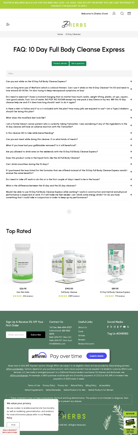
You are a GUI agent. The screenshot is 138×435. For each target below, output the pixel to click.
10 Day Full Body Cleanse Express (115, 292)
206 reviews (28, 296)
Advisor (130, 414)
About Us (82, 327)
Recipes (81, 339)
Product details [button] (60, 63)
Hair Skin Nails (23, 292)
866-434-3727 (65, 327)
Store (80, 331)
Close (13, 425)
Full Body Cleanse (69, 292)
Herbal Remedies (53, 390)
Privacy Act (63, 385)
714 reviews (120, 296)
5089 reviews (74, 296)
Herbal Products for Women (100, 390)
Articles (81, 335)
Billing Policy (91, 385)
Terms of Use (34, 385)
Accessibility (104, 385)
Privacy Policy (49, 385)
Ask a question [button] (77, 63)
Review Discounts (86, 344)
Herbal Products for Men (75, 390)
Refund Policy (77, 385)
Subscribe (36, 334)
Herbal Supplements (34, 390)
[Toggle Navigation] (8, 24)
